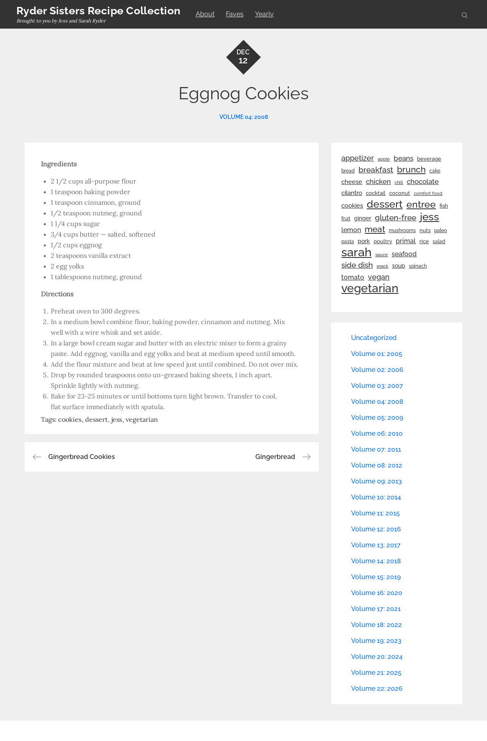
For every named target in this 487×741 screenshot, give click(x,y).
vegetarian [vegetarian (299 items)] (370, 288)
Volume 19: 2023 (376, 641)
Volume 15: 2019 (376, 577)
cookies (69, 419)
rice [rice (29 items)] (424, 241)
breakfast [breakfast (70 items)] (375, 169)
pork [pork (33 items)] (364, 241)
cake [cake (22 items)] (434, 171)
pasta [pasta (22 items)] (347, 241)
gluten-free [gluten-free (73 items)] (395, 217)
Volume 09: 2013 (376, 481)
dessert (96, 419)
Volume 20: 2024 (377, 656)
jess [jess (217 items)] (429, 216)
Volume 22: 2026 (377, 688)
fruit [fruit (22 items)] (345, 219)
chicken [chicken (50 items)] (378, 181)
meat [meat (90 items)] (375, 229)
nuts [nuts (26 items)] (425, 230)
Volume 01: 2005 (376, 354)
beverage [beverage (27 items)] (429, 159)
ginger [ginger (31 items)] (362, 218)
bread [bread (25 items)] (348, 171)
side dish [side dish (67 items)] (357, 265)
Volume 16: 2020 (376, 593)
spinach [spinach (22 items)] (418, 266)
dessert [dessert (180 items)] (385, 204)
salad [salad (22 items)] (439, 241)
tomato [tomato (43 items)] (352, 277)
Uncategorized (374, 338)
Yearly (264, 14)
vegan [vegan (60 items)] (379, 277)
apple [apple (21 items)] (384, 159)
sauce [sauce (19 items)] (381, 254)
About (205, 14)
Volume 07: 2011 (376, 449)
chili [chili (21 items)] (399, 182)
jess (116, 419)
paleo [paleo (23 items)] (440, 230)
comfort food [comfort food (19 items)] (428, 193)
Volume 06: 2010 (377, 433)
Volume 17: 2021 (376, 609)
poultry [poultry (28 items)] (383, 241)
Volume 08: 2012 (376, 465)
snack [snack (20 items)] (382, 266)
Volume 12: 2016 (376, 529)
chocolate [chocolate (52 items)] (423, 181)
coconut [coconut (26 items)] (399, 193)
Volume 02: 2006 (377, 370)
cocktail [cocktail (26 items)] (376, 193)
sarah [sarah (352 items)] (356, 252)
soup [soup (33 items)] (398, 265)
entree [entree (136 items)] (421, 204)
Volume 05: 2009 (377, 417)
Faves (235, 14)
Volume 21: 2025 (376, 672)
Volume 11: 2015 (375, 513)
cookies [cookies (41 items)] (352, 205)
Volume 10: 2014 (376, 497)
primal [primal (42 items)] (406, 241)
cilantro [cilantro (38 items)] (351, 193)
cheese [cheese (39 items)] (351, 182)
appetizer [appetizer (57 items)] (357, 158)
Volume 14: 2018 (376, 561)
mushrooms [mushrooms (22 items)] (402, 230)
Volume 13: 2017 (376, 545)
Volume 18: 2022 (376, 625)
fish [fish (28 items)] (444, 206)
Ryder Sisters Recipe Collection (98, 10)
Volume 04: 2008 (243, 117)
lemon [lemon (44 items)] (351, 230)
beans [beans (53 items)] (403, 158)
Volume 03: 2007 (377, 386)
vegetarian (142, 419)
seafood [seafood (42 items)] (404, 254)
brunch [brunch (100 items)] (411, 169)
